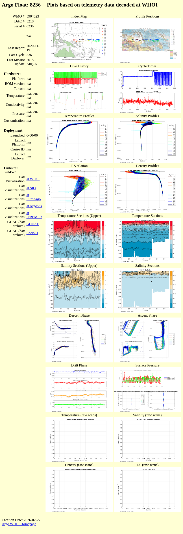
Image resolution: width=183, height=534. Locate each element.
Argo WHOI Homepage (19, 524)
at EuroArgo (33, 197)
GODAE (32, 224)
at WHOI (33, 179)
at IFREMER (34, 215)
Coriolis (32, 233)
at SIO (31, 188)
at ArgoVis (34, 206)
